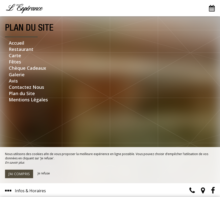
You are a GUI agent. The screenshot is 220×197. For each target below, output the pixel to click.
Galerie (17, 75)
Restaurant (21, 49)
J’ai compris (19, 173)
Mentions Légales (28, 100)
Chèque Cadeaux (27, 68)
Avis (13, 81)
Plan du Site (22, 93)
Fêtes (15, 62)
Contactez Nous (26, 87)
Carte (15, 55)
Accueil (16, 43)
